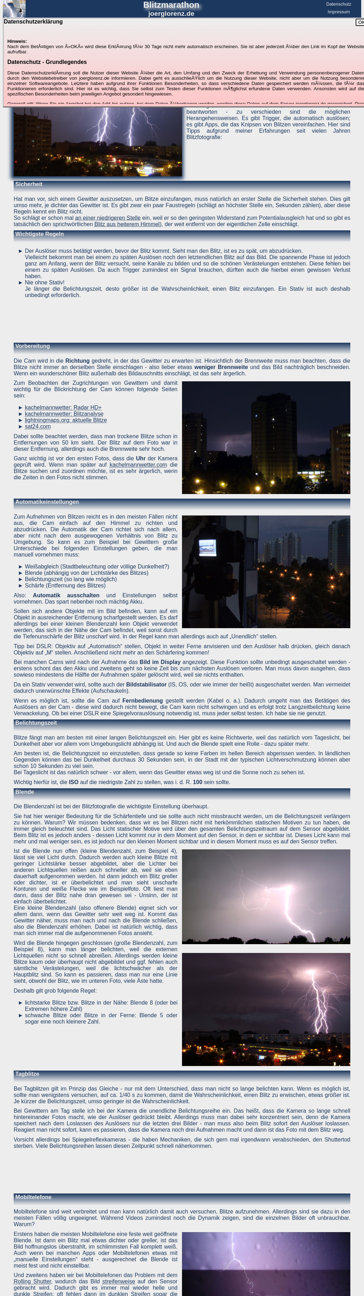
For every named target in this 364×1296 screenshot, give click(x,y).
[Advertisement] (182, 320)
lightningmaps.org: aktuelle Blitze (66, 420)
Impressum (339, 11)
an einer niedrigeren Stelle (108, 218)
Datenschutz (338, 4)
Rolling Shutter (32, 1281)
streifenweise (118, 1281)
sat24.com (38, 426)
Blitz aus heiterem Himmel (127, 224)
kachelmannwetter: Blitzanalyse (64, 414)
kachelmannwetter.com (138, 465)
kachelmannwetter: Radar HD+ (63, 407)
